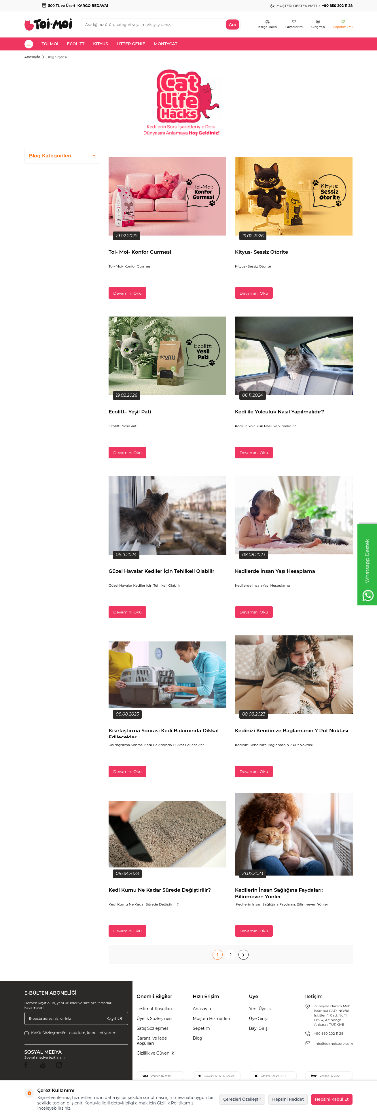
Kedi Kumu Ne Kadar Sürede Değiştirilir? (160, 890)
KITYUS (100, 43)
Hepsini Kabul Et (332, 1099)
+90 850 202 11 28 (329, 1033)
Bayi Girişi (259, 1028)
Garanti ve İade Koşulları (152, 1041)
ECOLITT (76, 43)
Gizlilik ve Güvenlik (155, 1053)
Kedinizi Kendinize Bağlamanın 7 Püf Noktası (291, 730)
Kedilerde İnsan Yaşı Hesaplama (276, 571)
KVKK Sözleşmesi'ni (49, 1032)
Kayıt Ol (114, 1018)
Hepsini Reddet (288, 1099)
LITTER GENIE (131, 43)
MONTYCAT (165, 43)
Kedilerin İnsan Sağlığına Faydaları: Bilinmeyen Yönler (279, 892)
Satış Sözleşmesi (153, 1028)
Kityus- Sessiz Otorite (261, 252)
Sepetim (201, 1028)
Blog (197, 1038)
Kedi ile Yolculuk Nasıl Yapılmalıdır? (280, 412)
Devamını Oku (127, 293)
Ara (232, 24)
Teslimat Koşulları (154, 1008)
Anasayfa (32, 57)
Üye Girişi (258, 1018)
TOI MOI (50, 43)
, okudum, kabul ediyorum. (71, 1032)
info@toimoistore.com (334, 1043)
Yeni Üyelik (260, 1008)
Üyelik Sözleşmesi (155, 1018)
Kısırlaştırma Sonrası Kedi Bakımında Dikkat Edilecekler (164, 733)
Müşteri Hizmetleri (211, 1018)
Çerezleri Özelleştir (242, 1099)
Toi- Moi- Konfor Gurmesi (140, 252)
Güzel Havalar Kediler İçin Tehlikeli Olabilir (161, 571)
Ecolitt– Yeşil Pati (130, 412)
